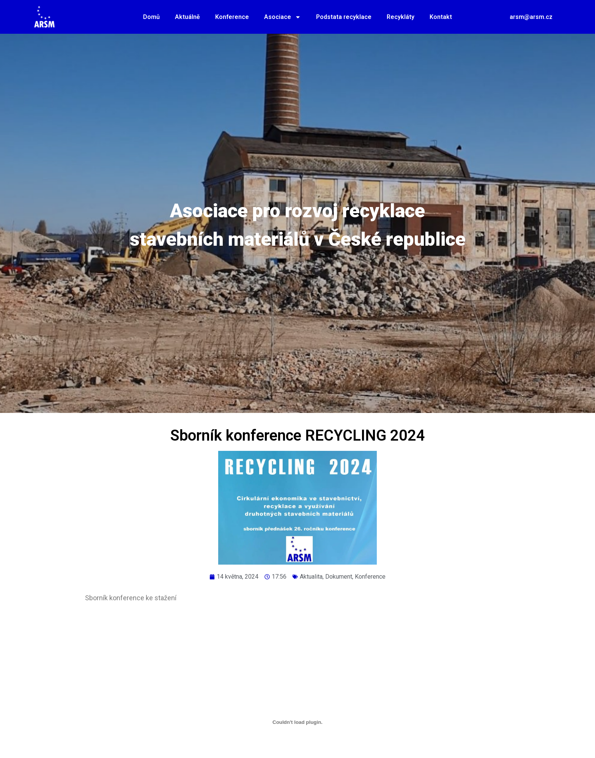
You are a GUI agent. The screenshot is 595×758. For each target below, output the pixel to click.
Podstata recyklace (343, 16)
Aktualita (311, 576)
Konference (232, 16)
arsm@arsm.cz (531, 16)
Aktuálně (187, 16)
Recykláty (400, 16)
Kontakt (441, 16)
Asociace (282, 17)
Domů (151, 16)
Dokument (338, 576)
